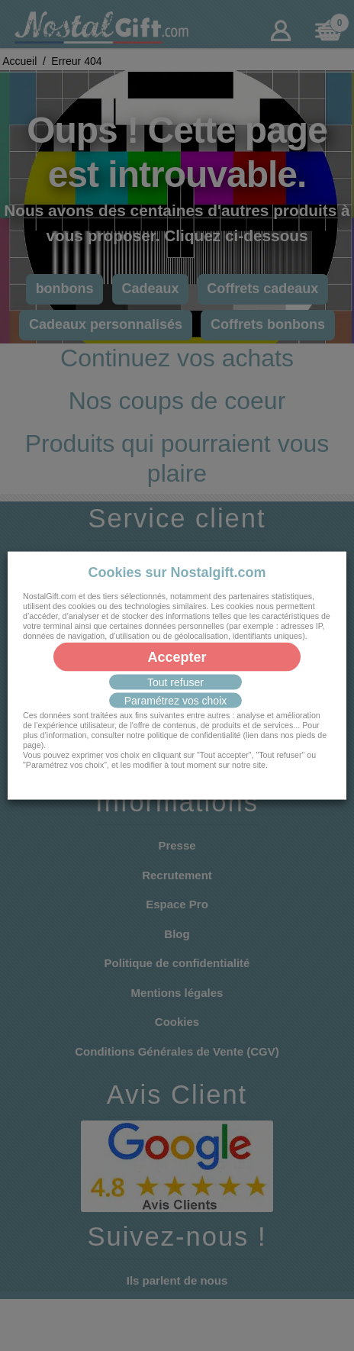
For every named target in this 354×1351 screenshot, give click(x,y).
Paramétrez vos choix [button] (175, 700)
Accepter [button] (176, 656)
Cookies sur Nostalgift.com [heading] (177, 572)
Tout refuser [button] (175, 682)
